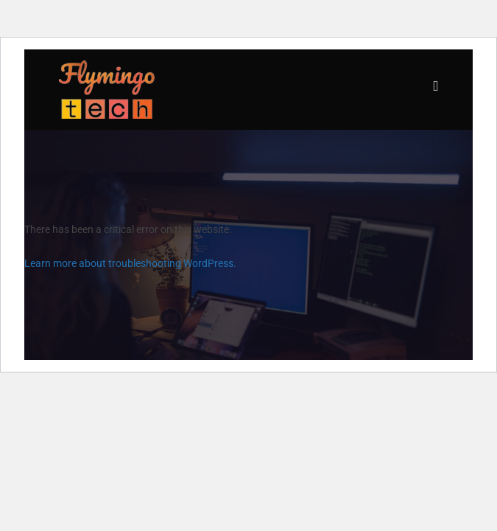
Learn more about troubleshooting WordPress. (130, 263)
